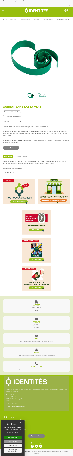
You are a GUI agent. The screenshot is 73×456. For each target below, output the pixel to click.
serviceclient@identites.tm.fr (16, 406)
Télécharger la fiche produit (12, 116)
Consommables (48, 19)
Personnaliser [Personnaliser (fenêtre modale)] (12, 445)
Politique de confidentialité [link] (12, 450)
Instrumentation (25, 19)
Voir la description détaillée (11, 112)
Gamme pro (12, 19)
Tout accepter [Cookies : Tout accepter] (12, 437)
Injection (36, 19)
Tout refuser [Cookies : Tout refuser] (13, 441)
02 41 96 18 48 (12, 404)
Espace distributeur (11, 148)
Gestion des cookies (49, 451)
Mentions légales (37, 451)
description (8, 157)
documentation (21, 157)
